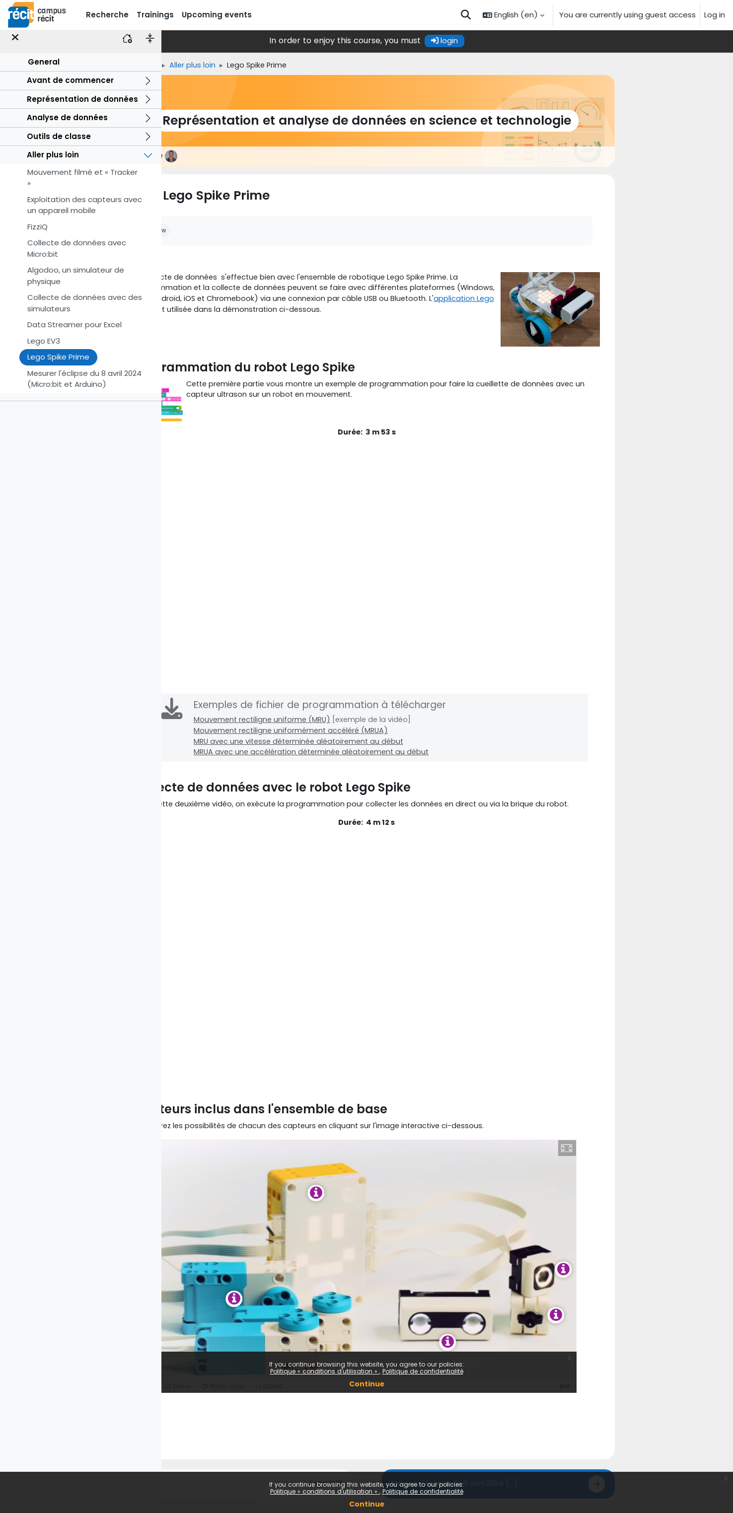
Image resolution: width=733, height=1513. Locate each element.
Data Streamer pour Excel (74, 331)
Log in (714, 14)
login (525, 40)
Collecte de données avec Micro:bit (76, 255)
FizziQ (37, 233)
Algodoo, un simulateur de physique (75, 282)
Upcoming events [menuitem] (217, 14)
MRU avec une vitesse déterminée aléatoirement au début (384, 747)
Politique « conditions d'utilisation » (324, 1491)
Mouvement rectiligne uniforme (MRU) (345, 725)
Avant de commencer (70, 87)
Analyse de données (67, 124)
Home (210, 65)
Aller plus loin (53, 161)
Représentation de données (82, 105)
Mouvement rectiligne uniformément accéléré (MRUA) (375, 736)
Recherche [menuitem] (107, 14)
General (44, 68)
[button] (465, 15)
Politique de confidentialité (422, 1491)
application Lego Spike (260, 311)
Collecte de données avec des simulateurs (84, 310)
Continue (366, 1504)
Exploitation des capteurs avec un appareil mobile (84, 211)
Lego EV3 (43, 347)
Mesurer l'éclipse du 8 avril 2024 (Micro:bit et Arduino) (84, 385)
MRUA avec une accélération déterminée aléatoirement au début (397, 759)
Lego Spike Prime (58, 364)
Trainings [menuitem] (155, 14)
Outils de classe (59, 143)
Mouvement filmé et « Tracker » (82, 184)
